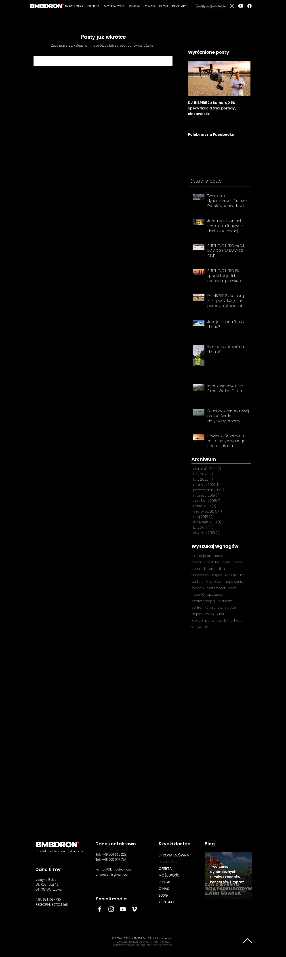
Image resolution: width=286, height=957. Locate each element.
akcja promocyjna (212, 556)
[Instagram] (232, 6)
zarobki (222, 620)
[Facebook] (249, 6)
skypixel (231, 607)
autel (227, 562)
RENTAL (165, 882)
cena (195, 569)
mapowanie (233, 582)
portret (197, 607)
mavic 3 (197, 588)
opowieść (215, 595)
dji (204, 569)
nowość (197, 595)
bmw (238, 562)
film (222, 569)
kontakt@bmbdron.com (114, 869)
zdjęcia (237, 620)
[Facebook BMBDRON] (99, 909)
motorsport (216, 588)
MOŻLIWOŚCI (169, 875)
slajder (196, 614)
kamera (231, 575)
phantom (225, 601)
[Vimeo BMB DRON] (134, 909)
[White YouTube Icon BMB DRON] (122, 909)
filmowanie (200, 575)
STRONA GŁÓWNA (174, 855)
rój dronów (213, 607)
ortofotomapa (203, 601)
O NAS (164, 888)
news (232, 588)
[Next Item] (243, 78)
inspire (217, 575)
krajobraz (213, 582)
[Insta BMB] (111, 909)
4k (193, 556)
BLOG (163, 895)
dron (213, 569)
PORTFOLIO (168, 861)
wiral (220, 614)
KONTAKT (167, 902)
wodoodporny (202, 620)
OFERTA (165, 868)
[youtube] (241, 6)
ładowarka (199, 627)
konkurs (197, 582)
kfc (242, 575)
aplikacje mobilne (205, 562)
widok (209, 614)
